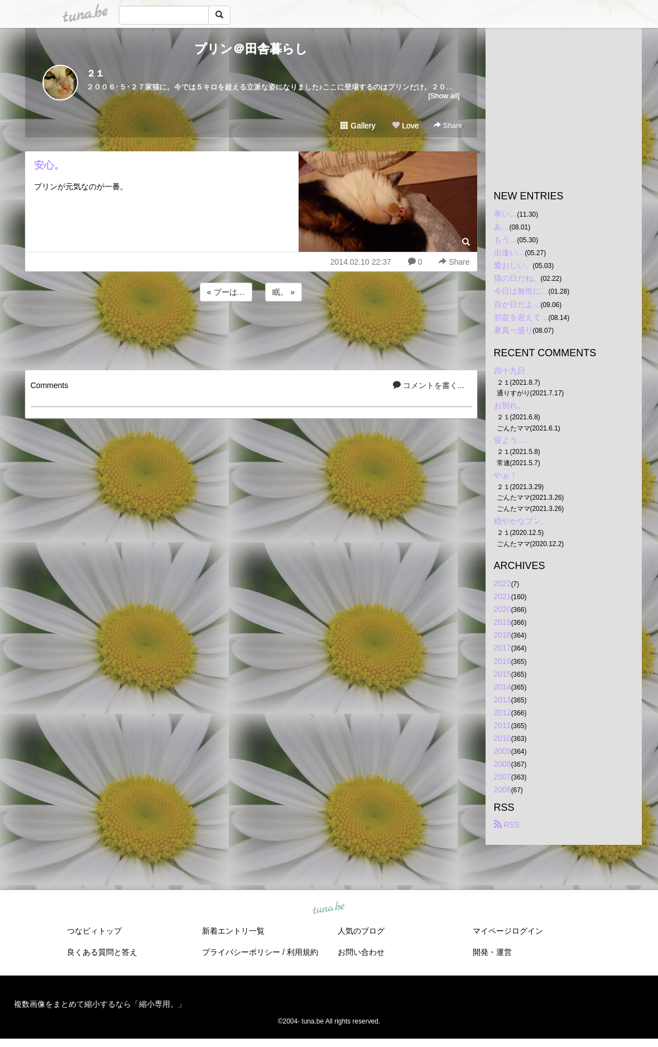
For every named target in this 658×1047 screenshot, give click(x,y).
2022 (502, 583)
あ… (502, 226)
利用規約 (302, 952)
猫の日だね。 (517, 278)
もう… (505, 239)
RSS (507, 824)
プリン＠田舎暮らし (251, 49)
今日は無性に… (521, 290)
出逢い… (509, 252)
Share (448, 125)
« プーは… (226, 292)
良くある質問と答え (102, 952)
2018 (502, 634)
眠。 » (283, 292)
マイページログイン (508, 930)
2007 (502, 776)
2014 (502, 686)
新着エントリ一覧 (233, 930)
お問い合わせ (361, 952)
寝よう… (509, 440)
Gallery (357, 125)
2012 (502, 712)
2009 (502, 751)
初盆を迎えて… (521, 317)
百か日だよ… (517, 304)
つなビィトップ (94, 930)
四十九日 (509, 370)
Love (405, 125)
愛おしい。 (513, 265)
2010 (502, 738)
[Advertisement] (251, 334)
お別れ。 (509, 405)
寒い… (505, 213)
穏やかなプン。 (521, 521)
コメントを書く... (428, 385)
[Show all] (443, 96)
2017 (502, 647)
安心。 (49, 165)
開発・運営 (492, 952)
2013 (502, 699)
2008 (502, 763)
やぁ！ (505, 475)
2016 (502, 661)
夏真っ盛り (513, 330)
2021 (502, 596)
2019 (502, 622)
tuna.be (328, 908)
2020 (502, 609)
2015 (502, 674)
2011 (502, 725)
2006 (502, 789)
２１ (95, 73)
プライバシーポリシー (241, 952)
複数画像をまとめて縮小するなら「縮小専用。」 (100, 1004)
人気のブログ (361, 930)
